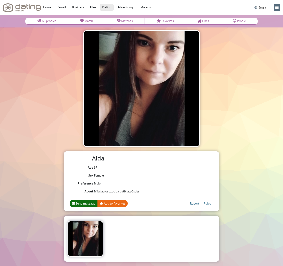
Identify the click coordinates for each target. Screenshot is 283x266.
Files (93, 7)
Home (47, 7)
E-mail (62, 7)
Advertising (125, 7)
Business (78, 7)
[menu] (277, 7)
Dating (106, 7)
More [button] (146, 7)
